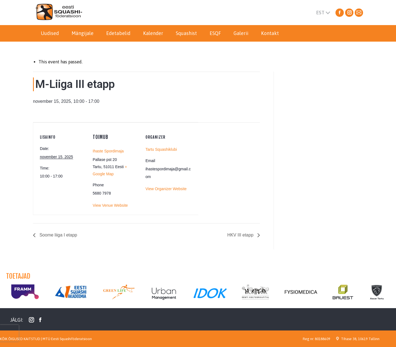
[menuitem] (50, 33)
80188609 (322, 339)
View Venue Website (110, 205)
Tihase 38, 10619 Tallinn (360, 339)
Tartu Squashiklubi (161, 149)
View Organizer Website (166, 189)
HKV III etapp (241, 235)
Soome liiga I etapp (57, 235)
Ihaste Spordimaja (108, 151)
